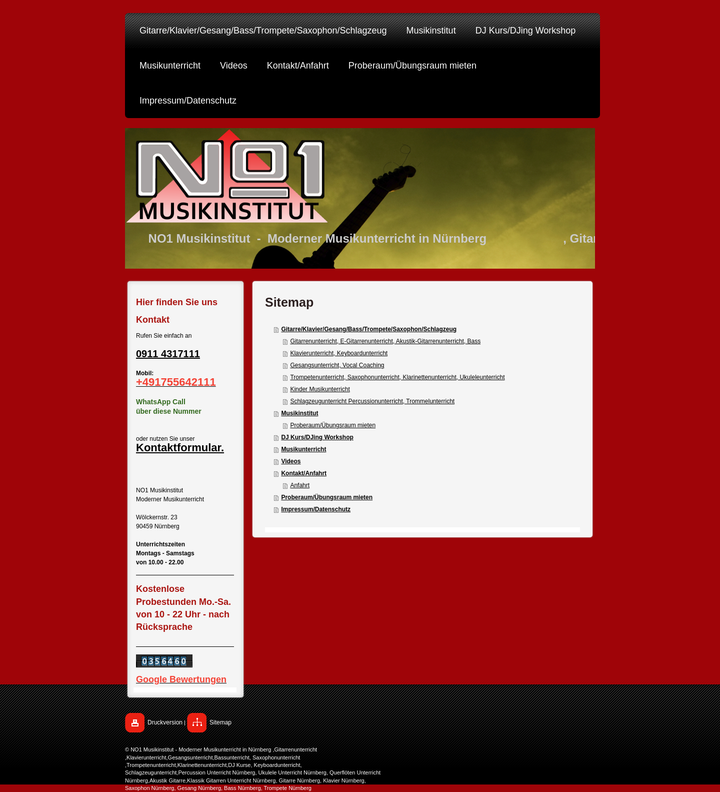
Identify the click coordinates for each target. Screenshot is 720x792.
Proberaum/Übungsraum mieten (333, 425)
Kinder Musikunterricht (320, 389)
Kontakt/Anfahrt (303, 473)
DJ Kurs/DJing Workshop (317, 437)
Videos (290, 461)
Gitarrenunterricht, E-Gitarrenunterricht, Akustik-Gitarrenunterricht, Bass (385, 341)
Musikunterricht (303, 449)
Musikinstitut (299, 413)
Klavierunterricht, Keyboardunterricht (339, 353)
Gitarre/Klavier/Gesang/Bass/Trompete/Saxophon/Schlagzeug (368, 329)
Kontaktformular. (180, 447)
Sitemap (221, 722)
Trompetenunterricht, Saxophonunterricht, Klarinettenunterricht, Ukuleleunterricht (397, 377)
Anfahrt (300, 485)
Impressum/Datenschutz (315, 509)
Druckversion (165, 722)
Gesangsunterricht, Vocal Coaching (337, 365)
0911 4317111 (168, 353)
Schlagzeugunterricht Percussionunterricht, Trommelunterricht (372, 401)
